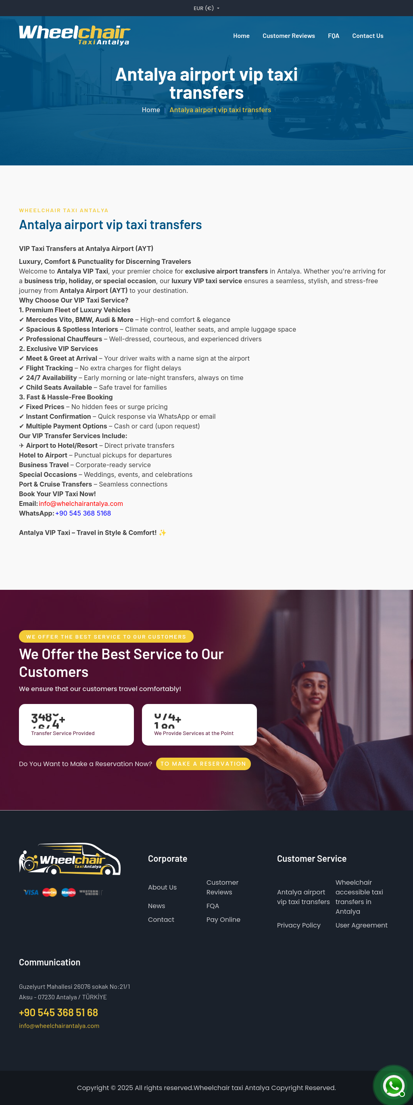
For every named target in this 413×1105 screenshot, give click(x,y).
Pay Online (223, 919)
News (156, 906)
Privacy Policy (299, 925)
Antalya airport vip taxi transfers (303, 897)
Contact (161, 919)
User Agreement (362, 925)
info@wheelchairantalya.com (59, 1025)
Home (241, 35)
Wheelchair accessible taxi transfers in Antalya (359, 897)
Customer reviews (289, 35)
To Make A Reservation (203, 764)
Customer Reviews (222, 887)
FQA (333, 35)
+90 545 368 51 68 (58, 1012)
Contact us (368, 35)
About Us (162, 887)
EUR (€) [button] (204, 8)
